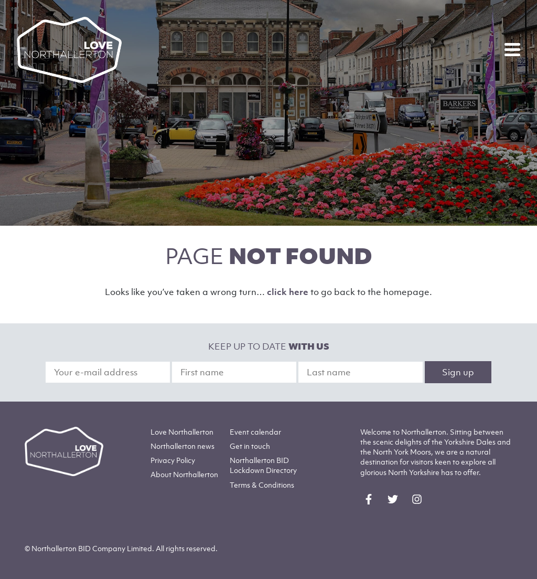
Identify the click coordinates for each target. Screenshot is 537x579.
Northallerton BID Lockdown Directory (263, 465)
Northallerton (182, 446)
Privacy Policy (173, 460)
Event (255, 432)
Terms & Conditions (262, 485)
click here (287, 292)
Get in (250, 446)
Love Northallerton (182, 432)
